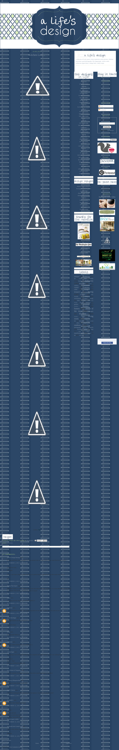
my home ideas (84, 202)
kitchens (10, 543)
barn (85, 278)
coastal (76, 287)
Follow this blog (107, 342)
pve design (83, 143)
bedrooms (89, 281)
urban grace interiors (83, 169)
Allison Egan (10, 652)
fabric (85, 298)
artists (80, 278)
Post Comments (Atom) (16, 747)
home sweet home (83, 116)
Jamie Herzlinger (11, 618)
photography (77, 327)
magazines (87, 319)
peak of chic (84, 137)
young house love (83, 173)
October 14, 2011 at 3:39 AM (17, 722)
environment (77, 298)
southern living (84, 209)
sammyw (83, 148)
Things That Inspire (12, 586)
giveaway (86, 304)
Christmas (86, 285)
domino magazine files (84, 195)
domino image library (83, 193)
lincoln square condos (13, 719)
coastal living (83, 191)
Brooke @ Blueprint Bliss (14, 680)
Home (37, 743)
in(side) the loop (83, 123)
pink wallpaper (84, 139)
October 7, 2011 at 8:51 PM (17, 685)
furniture (88, 302)
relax (85, 329)
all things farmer (83, 84)
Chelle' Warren (11, 690)
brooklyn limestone (84, 95)
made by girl (83, 130)
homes (77, 308)
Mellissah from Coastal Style (14, 726)
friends (81, 302)
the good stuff (83, 153)
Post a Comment (6, 740)
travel (89, 333)
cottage (86, 289)
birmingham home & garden (83, 188)
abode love (84, 81)
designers (77, 292)
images (91, 311)
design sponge (83, 100)
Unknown (9, 608)
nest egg (84, 134)
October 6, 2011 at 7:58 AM (17, 581)
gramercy (83, 109)
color (75, 289)
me (75, 321)
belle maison (83, 88)
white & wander (83, 171)
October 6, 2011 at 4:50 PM (17, 637)
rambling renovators (83, 146)
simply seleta (83, 150)
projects (90, 327)
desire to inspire (84, 102)
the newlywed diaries (83, 160)
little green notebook (83, 125)
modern (81, 321)
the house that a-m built (84, 155)
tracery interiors (84, 164)
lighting (83, 316)
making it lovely (83, 132)
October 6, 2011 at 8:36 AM (17, 593)
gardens (76, 304)
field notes (83, 104)
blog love (82, 283)
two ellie (83, 166)
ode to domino (83, 204)
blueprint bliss (83, 93)
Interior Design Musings (13, 557)
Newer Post (5, 743)
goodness (76, 306)
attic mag (83, 86)
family (91, 298)
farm (78, 300)
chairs (90, 283)
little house (84, 127)
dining (90, 292)
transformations (79, 333)
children (76, 285)
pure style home (84, 141)
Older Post (68, 743)
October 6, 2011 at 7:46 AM (17, 563)
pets (89, 325)
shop (92, 329)
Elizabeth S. (10, 700)
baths (91, 278)
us (75, 335)
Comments (102, 110)
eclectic (82, 294)
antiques (76, 276)
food (84, 300)
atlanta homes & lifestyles (84, 186)
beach (79, 281)
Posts (101, 106)
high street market (83, 114)
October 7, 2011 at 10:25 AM (17, 675)
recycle (79, 329)
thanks (88, 331)
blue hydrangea (84, 91)
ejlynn (8, 598)
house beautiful (84, 200)
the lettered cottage (84, 157)
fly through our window (83, 107)
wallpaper (81, 335)
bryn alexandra (84, 97)
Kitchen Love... (37, 54)
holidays (85, 306)
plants (84, 327)
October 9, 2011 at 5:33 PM (17, 695)
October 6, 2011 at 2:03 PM (17, 603)
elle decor (83, 198)
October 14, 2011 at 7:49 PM (17, 736)
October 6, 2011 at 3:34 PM (17, 613)
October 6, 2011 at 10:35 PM (17, 647)
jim (8, 710)
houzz (83, 118)
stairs (79, 331)
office (78, 323)
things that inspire (83, 162)
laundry (76, 316)
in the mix (83, 120)
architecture (86, 276)
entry (86, 296)
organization (87, 323)
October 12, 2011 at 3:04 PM (17, 705)
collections (87, 287)
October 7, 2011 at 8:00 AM (17, 666)
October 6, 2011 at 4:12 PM (17, 627)
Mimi (8, 632)
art (75, 278)
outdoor (77, 325)
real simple (84, 207)
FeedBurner (111, 130)
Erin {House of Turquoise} (14, 670)
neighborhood (90, 321)
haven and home (83, 111)
